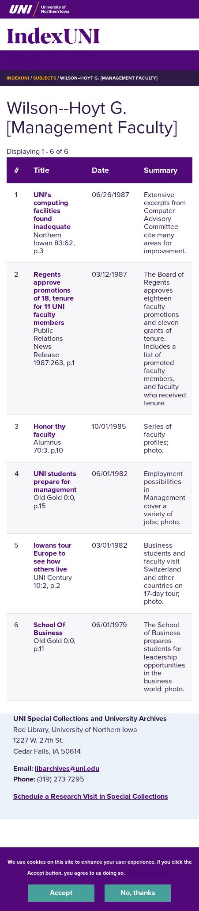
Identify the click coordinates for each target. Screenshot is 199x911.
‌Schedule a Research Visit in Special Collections (90, 796)
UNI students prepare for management (55, 481)
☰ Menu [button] (22, 60)
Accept (61, 892)
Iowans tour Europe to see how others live (52, 557)
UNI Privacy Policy (150, 873)
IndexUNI (53, 34)
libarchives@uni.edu (67, 768)
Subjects (44, 78)
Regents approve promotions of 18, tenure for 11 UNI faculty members (54, 298)
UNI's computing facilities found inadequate (52, 211)
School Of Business (49, 629)
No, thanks (137, 892)
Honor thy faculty (49, 430)
